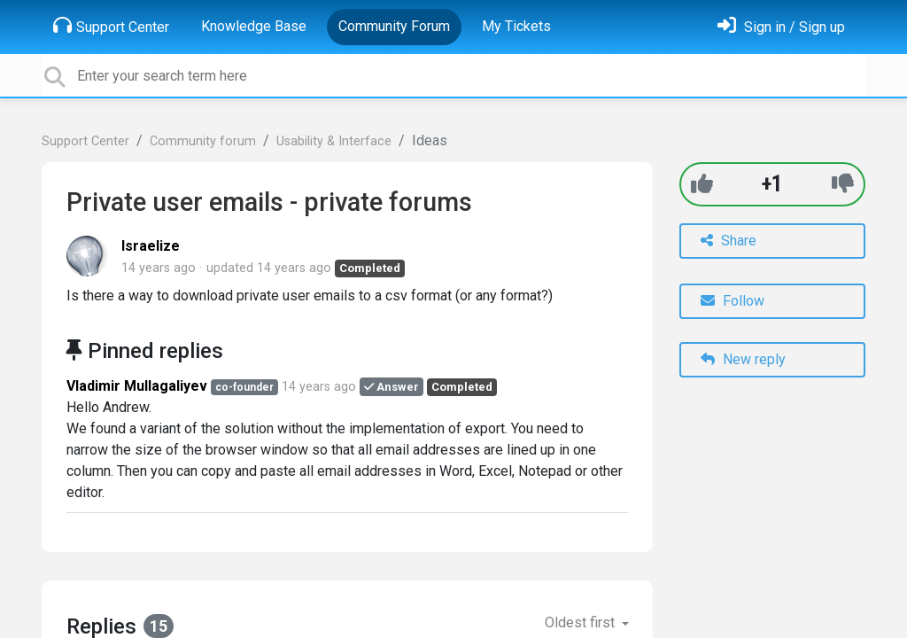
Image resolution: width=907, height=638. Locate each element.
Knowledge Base (253, 26)
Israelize (150, 245)
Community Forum (394, 26)
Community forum (203, 141)
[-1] (843, 184)
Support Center (111, 25)
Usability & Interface (333, 141)
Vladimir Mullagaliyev (136, 385)
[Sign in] (781, 27)
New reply (743, 359)
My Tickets (516, 26)
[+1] (702, 184)
